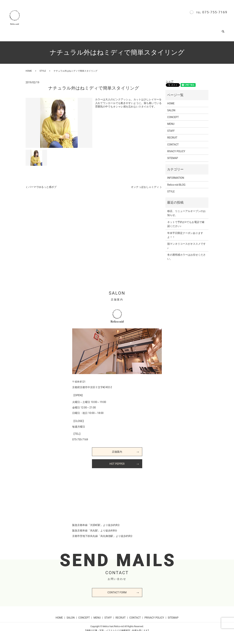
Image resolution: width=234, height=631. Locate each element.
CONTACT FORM (117, 588)
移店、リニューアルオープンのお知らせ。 (186, 209)
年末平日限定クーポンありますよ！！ (185, 231)
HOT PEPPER (117, 460)
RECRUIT (147, 30)
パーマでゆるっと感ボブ (42, 183)
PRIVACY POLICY (154, 614)
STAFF (130, 30)
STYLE (164, 30)
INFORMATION (175, 174)
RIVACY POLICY (176, 147)
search (225, 29)
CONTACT (210, 30)
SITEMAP (172, 154)
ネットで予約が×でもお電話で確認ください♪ (185, 220)
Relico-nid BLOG (187, 29)
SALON (81, 30)
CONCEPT (98, 30)
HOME (65, 30)
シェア (169, 77)
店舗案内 (117, 448)
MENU (115, 30)
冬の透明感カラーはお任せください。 (186, 253)
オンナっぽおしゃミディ (145, 183)
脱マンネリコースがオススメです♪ (186, 242)
